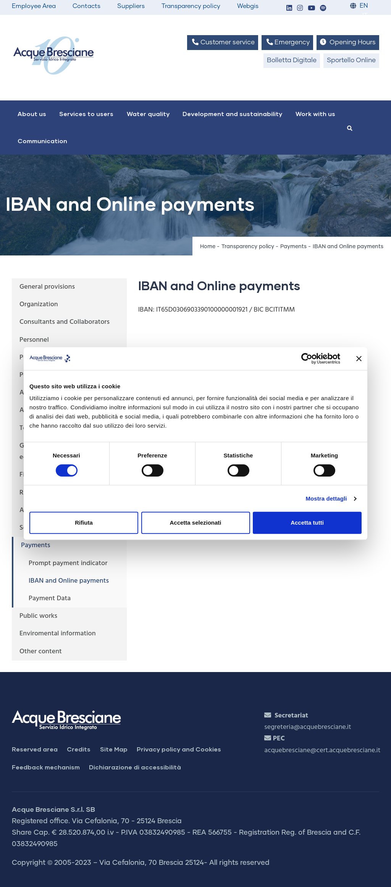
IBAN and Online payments (69, 580)
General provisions (47, 286)
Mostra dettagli (326, 498)
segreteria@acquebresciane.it (307, 727)
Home (207, 246)
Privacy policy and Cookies (179, 749)
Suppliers (131, 6)
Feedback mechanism (46, 767)
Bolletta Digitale (292, 60)
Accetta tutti (307, 522)
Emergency (287, 42)
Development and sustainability (232, 113)
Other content (40, 651)
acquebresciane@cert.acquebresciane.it (322, 750)
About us (32, 113)
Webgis (248, 6)
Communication (42, 140)
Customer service (222, 42)
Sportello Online (351, 60)
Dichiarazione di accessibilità (135, 767)
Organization (38, 304)
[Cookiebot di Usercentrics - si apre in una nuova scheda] (306, 358)
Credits (78, 749)
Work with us (315, 113)
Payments (293, 246)
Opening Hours (348, 42)
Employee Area (34, 6)
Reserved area (35, 749)
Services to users (86, 113)
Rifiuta (84, 522)
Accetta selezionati (195, 522)
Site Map (114, 749)
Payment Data (50, 598)
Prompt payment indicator (68, 563)
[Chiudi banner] (359, 358)
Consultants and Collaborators (64, 322)
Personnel (34, 340)
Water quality (148, 113)
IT (365, 16)
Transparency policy (191, 6)
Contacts (86, 6)
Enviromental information (57, 633)
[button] (289, 8)
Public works (38, 616)
